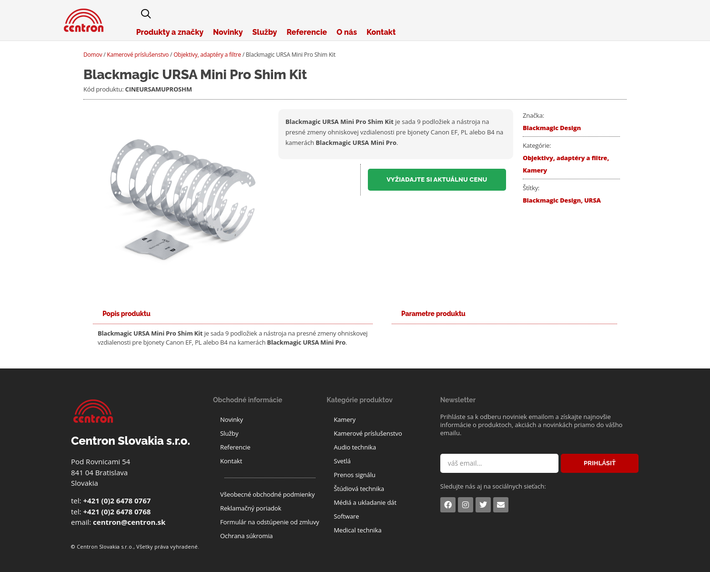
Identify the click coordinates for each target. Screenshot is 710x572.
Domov (92, 55)
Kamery (535, 170)
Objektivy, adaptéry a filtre (207, 55)
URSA (592, 200)
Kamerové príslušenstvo (138, 55)
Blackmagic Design (552, 127)
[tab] (126, 314)
